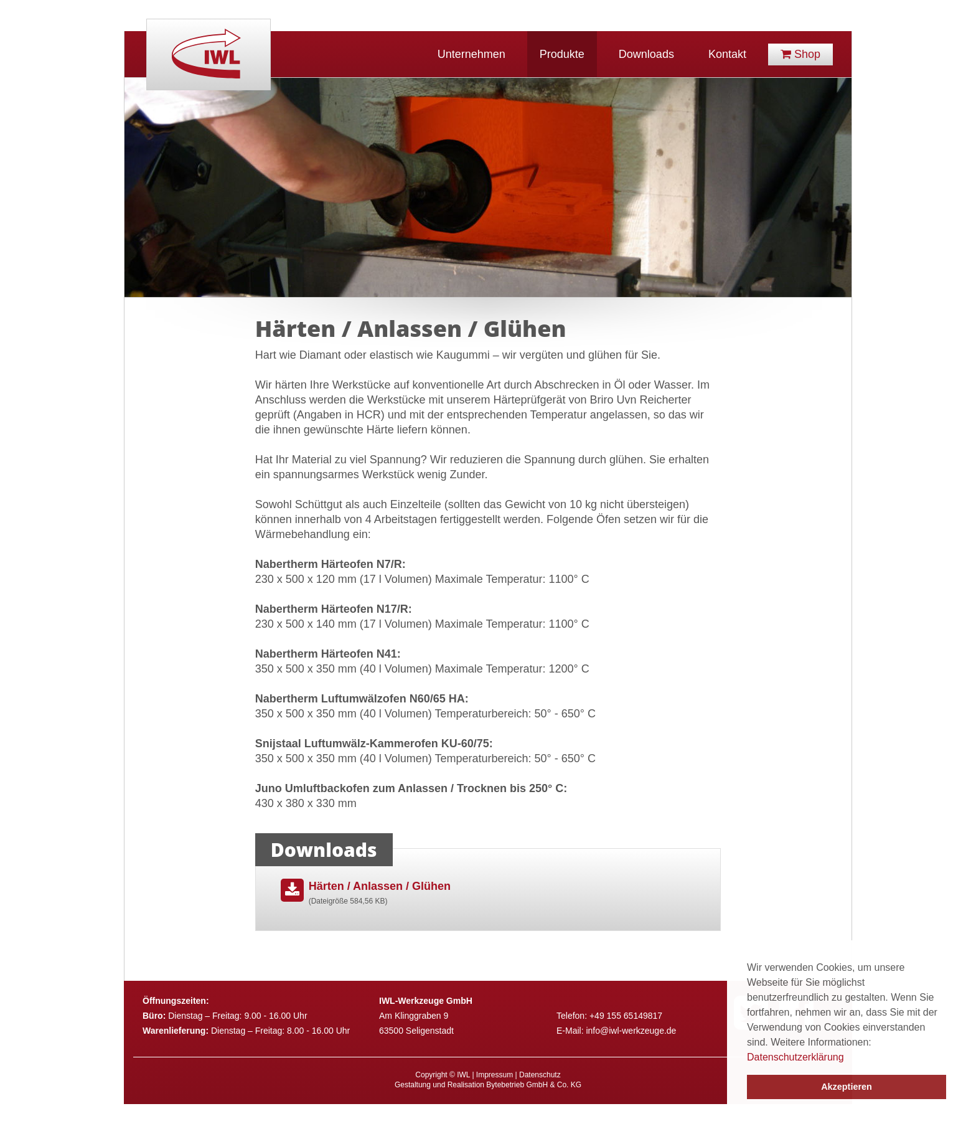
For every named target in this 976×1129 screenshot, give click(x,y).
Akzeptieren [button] (846, 1087)
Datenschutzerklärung (795, 1057)
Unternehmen (471, 54)
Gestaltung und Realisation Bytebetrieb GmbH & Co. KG (488, 1084)
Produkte (562, 54)
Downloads (646, 54)
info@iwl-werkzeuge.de (631, 1031)
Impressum (494, 1074)
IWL (208, 54)
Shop (800, 54)
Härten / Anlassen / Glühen (394, 894)
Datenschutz (540, 1074)
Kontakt (727, 54)
